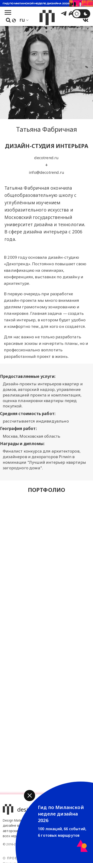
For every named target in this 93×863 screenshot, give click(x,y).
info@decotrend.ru (46, 172)
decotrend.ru (46, 157)
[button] (29, 795)
